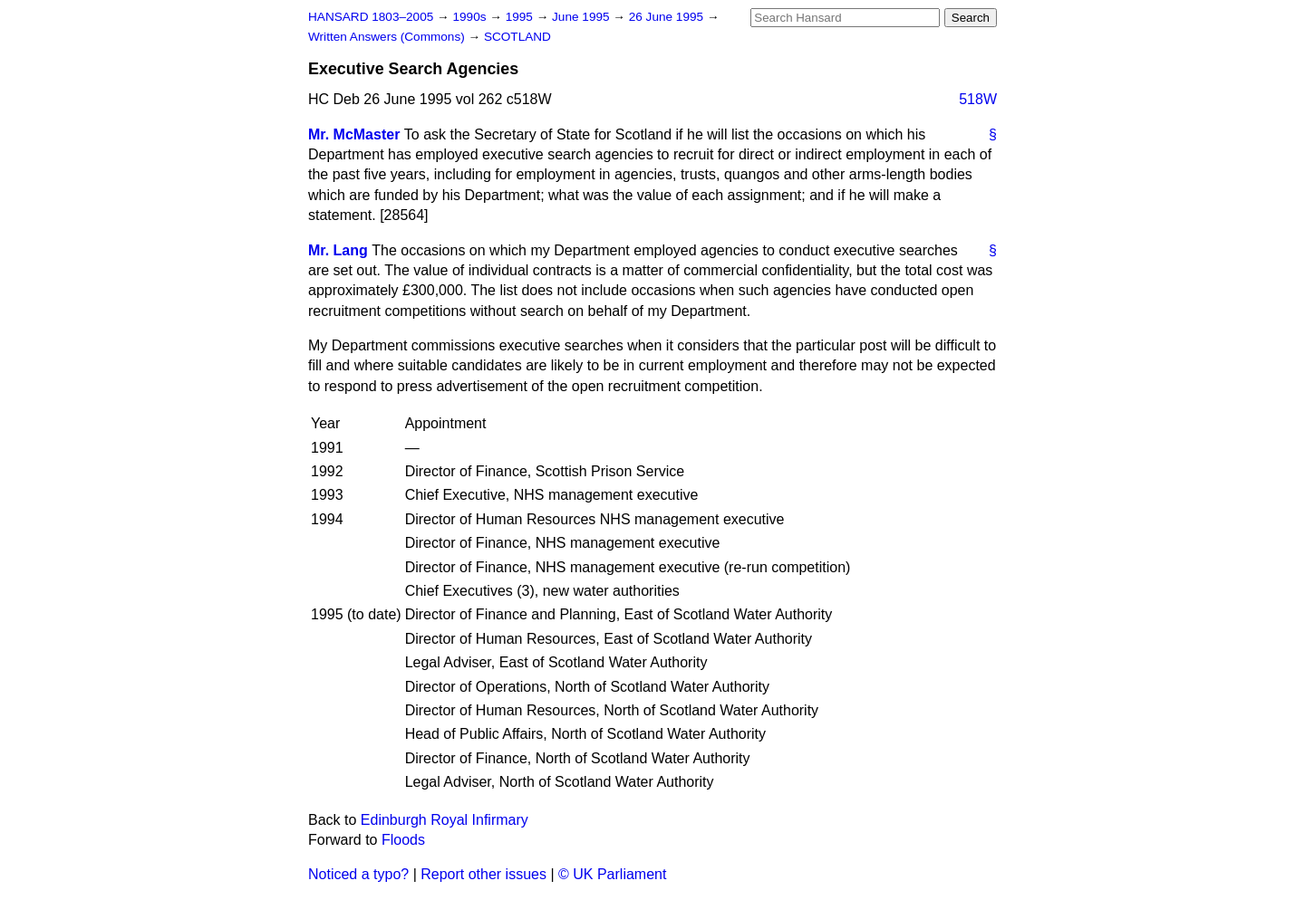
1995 (521, 17)
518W (978, 99)
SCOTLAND (517, 36)
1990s (470, 17)
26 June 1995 (668, 17)
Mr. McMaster (354, 134)
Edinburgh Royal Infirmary (444, 820)
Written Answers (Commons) (388, 36)
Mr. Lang (338, 250)
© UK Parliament (612, 874)
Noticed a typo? (358, 874)
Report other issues (483, 874)
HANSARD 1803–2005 (370, 17)
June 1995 (582, 17)
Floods (403, 839)
